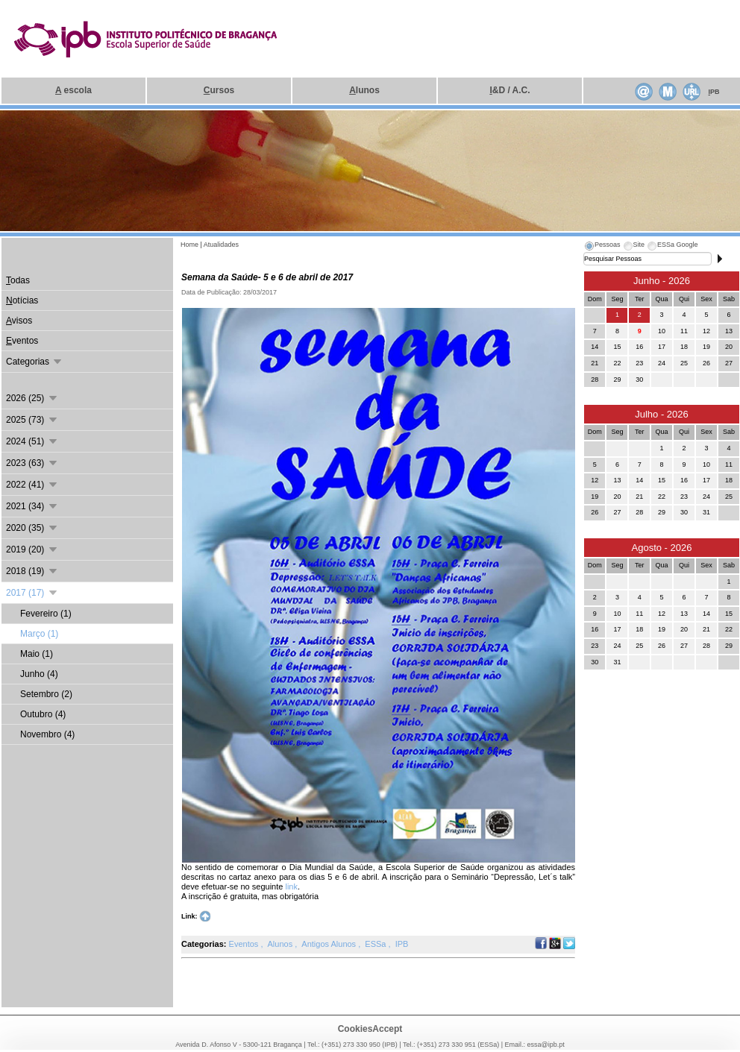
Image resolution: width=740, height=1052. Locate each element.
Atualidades (221, 244)
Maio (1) (36, 654)
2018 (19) (32, 571)
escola (73, 90)
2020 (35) (32, 528)
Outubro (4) (43, 714)
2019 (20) (32, 549)
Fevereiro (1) (46, 613)
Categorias (34, 362)
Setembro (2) (46, 694)
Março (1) (39, 634)
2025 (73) (32, 420)
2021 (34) (32, 506)
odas (18, 280)
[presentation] (602, 247)
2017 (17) (32, 593)
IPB (402, 943)
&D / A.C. (509, 90)
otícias (22, 300)
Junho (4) (39, 674)
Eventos (245, 943)
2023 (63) (32, 463)
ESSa (376, 943)
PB (713, 91)
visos (19, 320)
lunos (364, 90)
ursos (219, 90)
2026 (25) (32, 398)
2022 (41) (32, 485)
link (291, 886)
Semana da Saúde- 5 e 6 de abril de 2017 (267, 277)
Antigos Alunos (329, 943)
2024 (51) (32, 441)
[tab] (602, 247)
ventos (22, 341)
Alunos (281, 943)
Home (189, 244)
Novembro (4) (47, 734)
